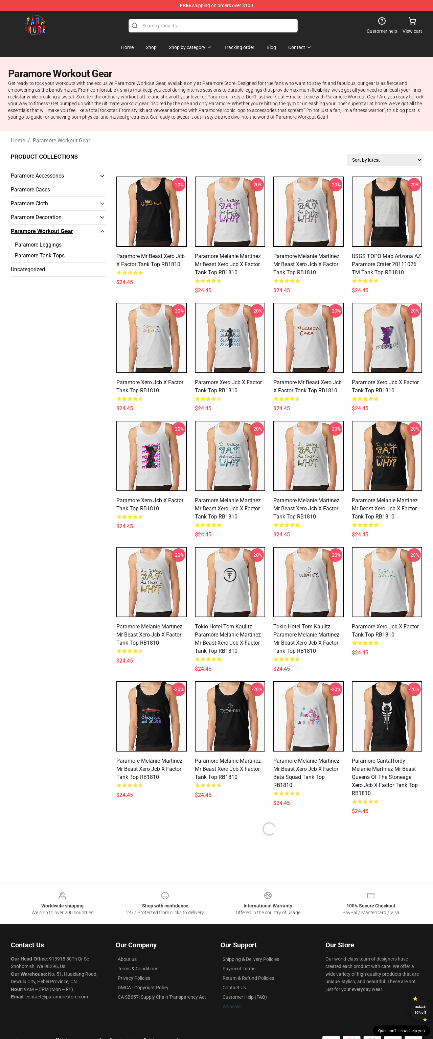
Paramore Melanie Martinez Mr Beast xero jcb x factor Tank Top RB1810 (228, 264)
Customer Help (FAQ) (245, 997)
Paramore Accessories (37, 175)
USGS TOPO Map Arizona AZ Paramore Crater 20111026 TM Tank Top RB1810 (386, 264)
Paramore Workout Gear (61, 140)
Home (18, 140)
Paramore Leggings (38, 244)
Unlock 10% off (420, 1009)
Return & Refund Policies (248, 978)
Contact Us (234, 987)
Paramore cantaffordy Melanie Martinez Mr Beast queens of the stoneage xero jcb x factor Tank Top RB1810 (385, 777)
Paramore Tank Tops (40, 255)
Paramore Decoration (36, 217)
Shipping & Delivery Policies (251, 959)
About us (127, 959)
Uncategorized (28, 269)
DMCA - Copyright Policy (143, 987)
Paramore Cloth (29, 203)
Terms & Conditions (138, 968)
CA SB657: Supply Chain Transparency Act (162, 997)
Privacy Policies (134, 978)
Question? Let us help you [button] (401, 1031)
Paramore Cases (30, 189)
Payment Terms (239, 968)
